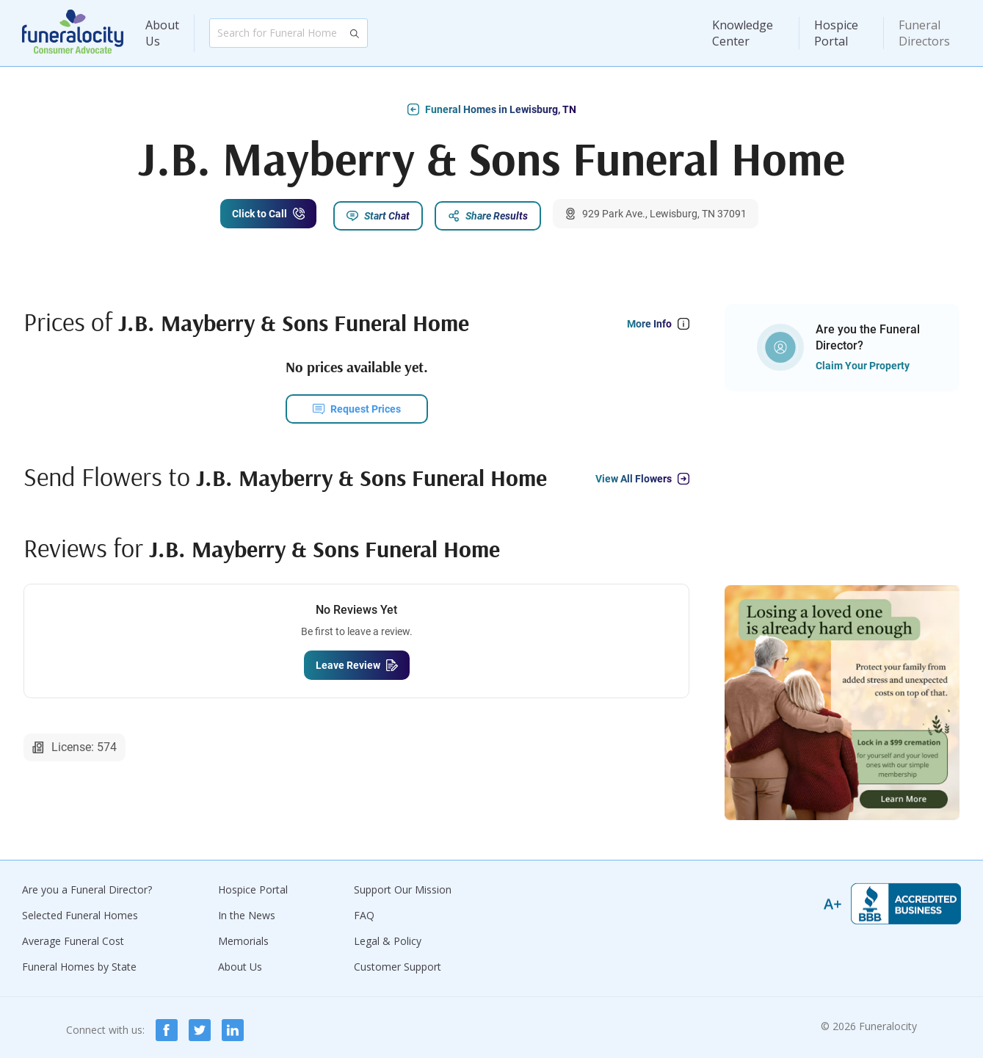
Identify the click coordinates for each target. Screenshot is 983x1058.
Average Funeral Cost (73, 936)
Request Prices (365, 404)
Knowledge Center (742, 33)
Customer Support (397, 961)
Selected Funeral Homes (80, 910)
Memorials (243, 936)
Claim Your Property (863, 360)
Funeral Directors (924, 33)
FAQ (364, 910)
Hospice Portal (836, 33)
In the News (246, 910)
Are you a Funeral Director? (87, 884)
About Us (162, 33)
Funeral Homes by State (79, 961)
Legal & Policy (387, 936)
